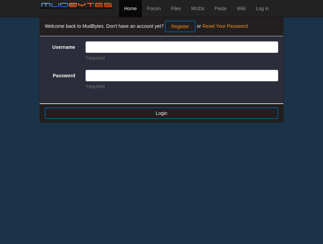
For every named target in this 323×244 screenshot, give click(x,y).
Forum (153, 8)
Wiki (241, 8)
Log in (262, 8)
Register (180, 26)
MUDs (197, 8)
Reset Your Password (225, 26)
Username (63, 47)
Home (130, 8)
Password (64, 75)
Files (176, 8)
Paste (220, 8)
